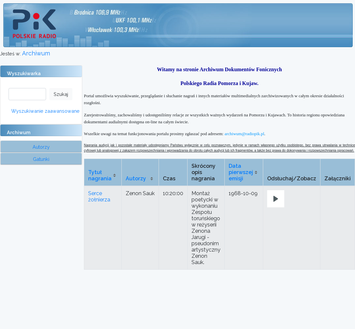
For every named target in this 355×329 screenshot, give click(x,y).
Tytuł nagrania (100, 175)
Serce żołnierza (99, 196)
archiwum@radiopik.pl (244, 133)
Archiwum (36, 53)
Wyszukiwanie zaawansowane (45, 111)
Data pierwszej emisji (241, 172)
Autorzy (136, 178)
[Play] (275, 199)
